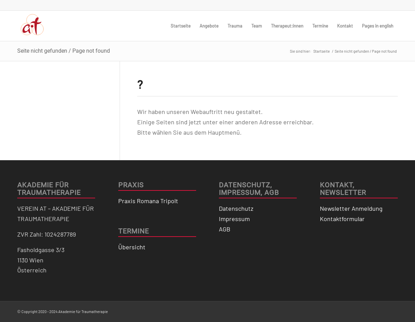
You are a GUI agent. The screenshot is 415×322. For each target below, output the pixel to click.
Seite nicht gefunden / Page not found (63, 51)
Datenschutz (236, 208)
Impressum (234, 218)
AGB (224, 229)
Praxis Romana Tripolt (148, 201)
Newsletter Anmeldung (351, 208)
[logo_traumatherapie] (32, 26)
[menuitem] (180, 26)
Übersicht (131, 247)
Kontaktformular (342, 218)
